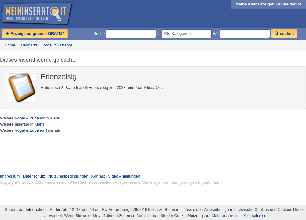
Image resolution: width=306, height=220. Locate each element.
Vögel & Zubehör (58, 45)
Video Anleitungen (124, 176)
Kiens (39, 124)
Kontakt (98, 176)
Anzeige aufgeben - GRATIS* (34, 33)
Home (10, 45)
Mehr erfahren (224, 215)
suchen (284, 33)
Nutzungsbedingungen (68, 176)
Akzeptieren (254, 215)
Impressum (10, 176)
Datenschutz (34, 176)
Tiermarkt (29, 45)
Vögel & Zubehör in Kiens (37, 118)
